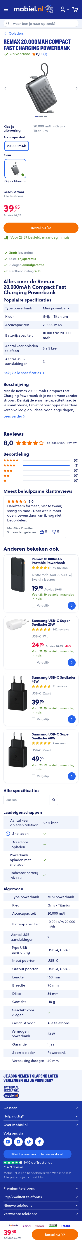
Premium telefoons (41, 1188)
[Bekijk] (72, 606)
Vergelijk (43, 605)
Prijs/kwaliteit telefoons (41, 1197)
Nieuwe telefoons (41, 1205)
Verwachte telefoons (41, 1214)
